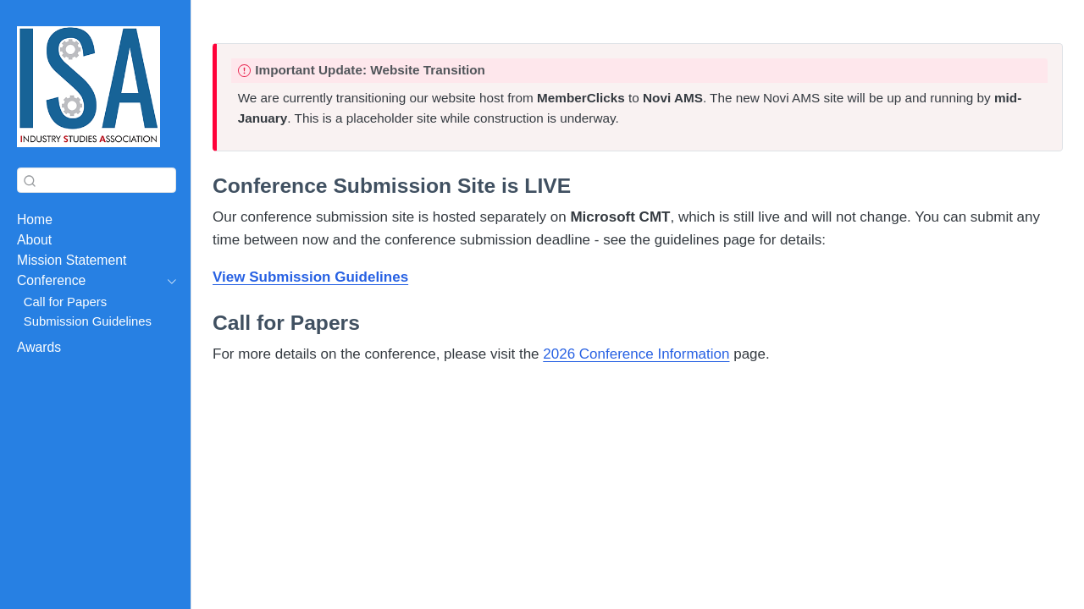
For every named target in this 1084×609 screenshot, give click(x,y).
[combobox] (96, 179)
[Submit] (29, 180)
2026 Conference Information (636, 354)
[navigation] (87, 281)
